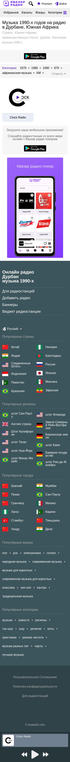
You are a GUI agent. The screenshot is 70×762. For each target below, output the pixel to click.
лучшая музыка (13, 654)
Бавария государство (56, 454)
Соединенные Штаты (20, 365)
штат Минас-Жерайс (22, 460)
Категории (55, 12)
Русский (12, 328)
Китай (15, 347)
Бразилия (17, 391)
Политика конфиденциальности (35, 686)
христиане (9, 637)
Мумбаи (51, 485)
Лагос (15, 511)
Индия (15, 355)
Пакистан (17, 382)
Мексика (51, 381)
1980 (34, 68)
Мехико (51, 503)
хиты (50, 628)
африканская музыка (17, 72)
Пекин (15, 494)
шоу (22, 628)
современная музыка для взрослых (27, 579)
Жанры (40, 12)
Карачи (50, 511)
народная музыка (14, 561)
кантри (41, 587)
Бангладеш (53, 355)
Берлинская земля (57, 436)
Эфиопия (52, 390)
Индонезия (18, 373)
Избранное (11, 12)
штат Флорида (55, 414)
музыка (7, 620)
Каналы (27, 12)
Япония (51, 373)
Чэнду (15, 529)
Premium (47, 3)
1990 (46, 68)
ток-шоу (7, 628)
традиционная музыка (17, 596)
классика (8, 587)
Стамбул (17, 520)
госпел (51, 553)
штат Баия (53, 445)
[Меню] (65, 12)
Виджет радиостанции (21, 311)
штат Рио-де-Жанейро (56, 464)
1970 (23, 68)
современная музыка (47, 561)
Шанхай (16, 485)
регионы (41, 620)
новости (23, 620)
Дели (49, 529)
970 (56, 68)
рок (15, 553)
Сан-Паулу (53, 494)
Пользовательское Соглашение (35, 677)
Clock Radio (18, 117)
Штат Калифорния (22, 433)
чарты (39, 646)
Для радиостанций (18, 291)
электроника (32, 553)
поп (4, 553)
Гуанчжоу (17, 503)
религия (35, 628)
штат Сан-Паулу (21, 415)
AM (38, 72)
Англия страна (21, 424)
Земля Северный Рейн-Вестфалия (57, 425)
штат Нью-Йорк (21, 450)
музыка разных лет (15, 646)
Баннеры (10, 305)
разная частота (32, 637)
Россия (50, 364)
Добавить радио (16, 298)
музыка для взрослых (17, 570)
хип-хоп (26, 587)
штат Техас (19, 442)
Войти (63, 3)
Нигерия (51, 347)
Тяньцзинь (53, 520)
